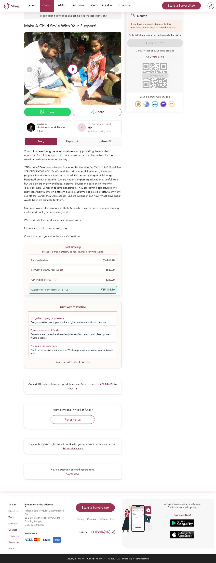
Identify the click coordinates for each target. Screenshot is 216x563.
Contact (12, 529)
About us (13, 511)
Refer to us (73, 420)
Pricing (62, 5)
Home (32, 5)
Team (11, 517)
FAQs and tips (106, 519)
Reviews (91, 519)
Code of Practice (101, 5)
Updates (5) (104, 141)
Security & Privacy (75, 558)
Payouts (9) (72, 141)
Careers (12, 523)
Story (41, 141)
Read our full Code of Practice (73, 362)
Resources (78, 5)
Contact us (124, 5)
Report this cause (73, 448)
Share (47, 112)
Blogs (11, 548)
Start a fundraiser (95, 507)
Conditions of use (96, 558)
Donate (46, 5)
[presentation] (29, 69)
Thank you (13, 536)
